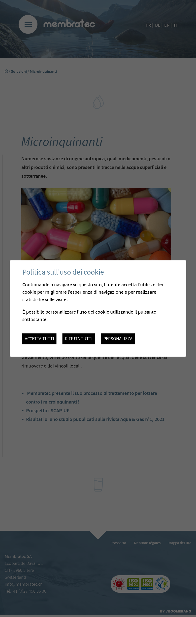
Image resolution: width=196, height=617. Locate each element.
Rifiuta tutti (79, 339)
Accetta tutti (39, 339)
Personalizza (117, 339)
